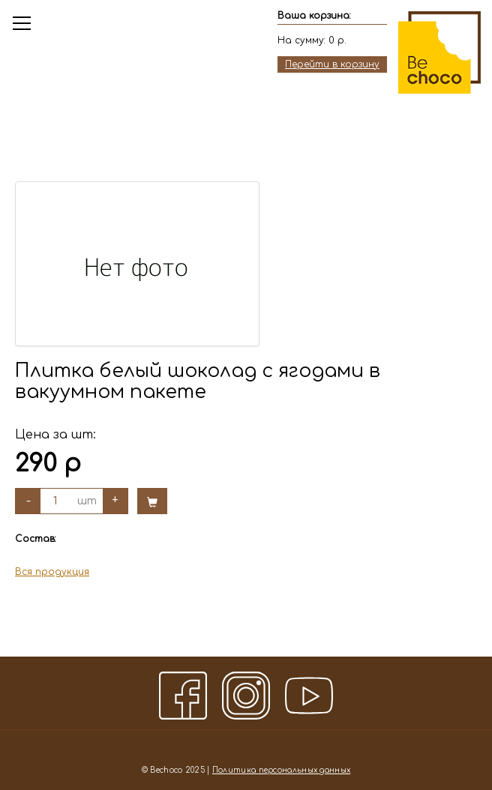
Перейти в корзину (332, 64)
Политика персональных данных (281, 770)
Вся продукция (52, 572)
